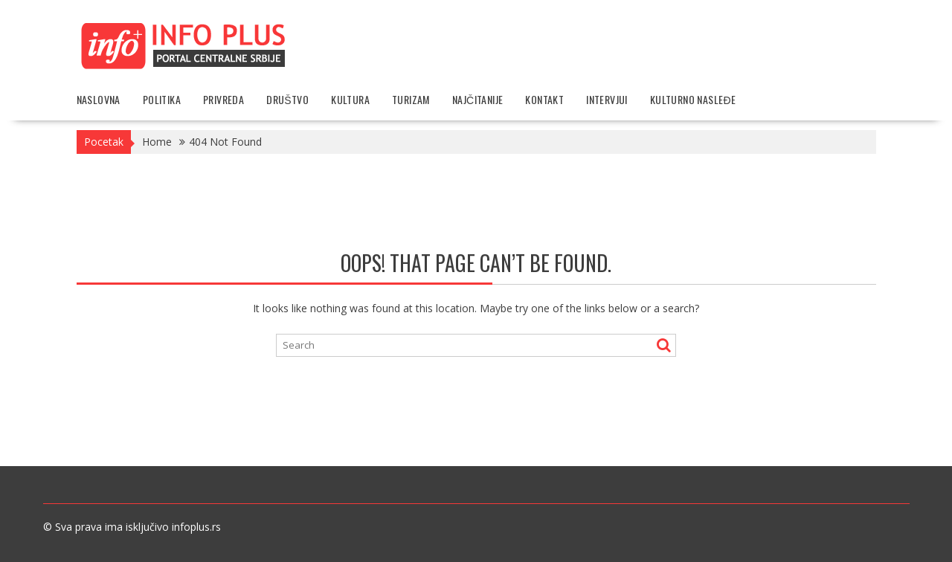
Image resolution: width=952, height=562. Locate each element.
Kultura (350, 99)
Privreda (223, 99)
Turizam (411, 99)
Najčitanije (478, 99)
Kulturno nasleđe (693, 99)
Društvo (287, 99)
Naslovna (98, 99)
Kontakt (544, 99)
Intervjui (607, 99)
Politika (162, 99)
